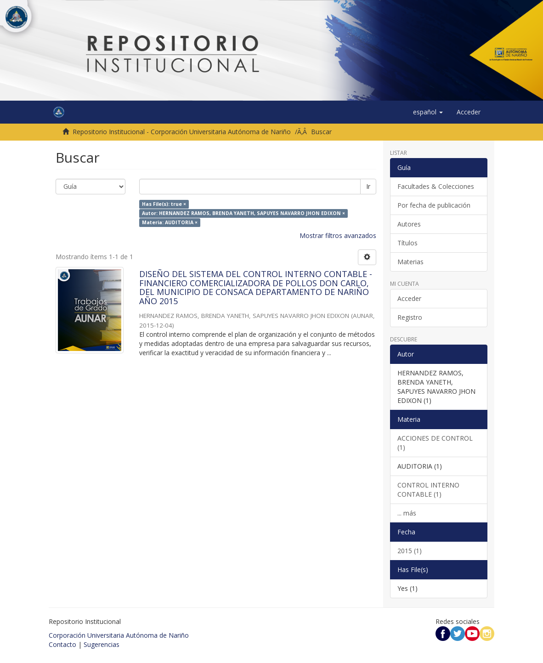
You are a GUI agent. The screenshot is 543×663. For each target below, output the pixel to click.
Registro (409, 317)
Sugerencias (101, 644)
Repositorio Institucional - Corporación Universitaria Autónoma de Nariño (182, 131)
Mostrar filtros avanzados (338, 235)
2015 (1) (409, 550)
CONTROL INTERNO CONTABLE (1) (428, 490)
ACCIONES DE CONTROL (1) (435, 443)
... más (406, 513)
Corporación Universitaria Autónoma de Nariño (119, 635)
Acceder (409, 298)
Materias (410, 261)
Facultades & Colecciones (435, 186)
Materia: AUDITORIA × (170, 222)
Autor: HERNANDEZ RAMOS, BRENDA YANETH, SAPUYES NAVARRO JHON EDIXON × (243, 213)
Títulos (407, 242)
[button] (428, 112)
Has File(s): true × (164, 204)
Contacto (62, 644)
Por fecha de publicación (433, 205)
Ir (368, 186)
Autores (409, 224)
